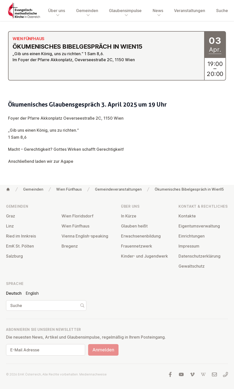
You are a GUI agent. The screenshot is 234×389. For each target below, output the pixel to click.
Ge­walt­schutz (192, 266)
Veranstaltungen (189, 10)
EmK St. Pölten (20, 246)
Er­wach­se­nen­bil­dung (141, 236)
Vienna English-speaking (85, 236)
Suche (222, 10)
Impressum (189, 246)
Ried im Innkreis (21, 236)
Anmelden (103, 349)
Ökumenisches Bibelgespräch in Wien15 (189, 189)
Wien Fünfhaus (69, 189)
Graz (10, 215)
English (32, 293)
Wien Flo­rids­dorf (77, 215)
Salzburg (14, 256)
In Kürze (128, 215)
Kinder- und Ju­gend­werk (144, 256)
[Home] (8, 189)
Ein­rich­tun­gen (192, 236)
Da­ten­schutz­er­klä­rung (199, 256)
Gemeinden (33, 189)
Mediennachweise (93, 374)
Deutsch (14, 293)
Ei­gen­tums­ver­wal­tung (199, 225)
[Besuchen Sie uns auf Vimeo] (192, 374)
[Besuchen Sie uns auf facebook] (170, 374)
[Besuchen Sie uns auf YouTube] (181, 374)
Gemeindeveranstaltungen (118, 189)
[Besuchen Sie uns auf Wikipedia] (203, 374)
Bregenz (70, 246)
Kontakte (187, 215)
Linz (10, 225)
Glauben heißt (134, 225)
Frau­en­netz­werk (136, 246)
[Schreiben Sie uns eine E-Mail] (214, 374)
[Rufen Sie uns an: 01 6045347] (225, 374)
